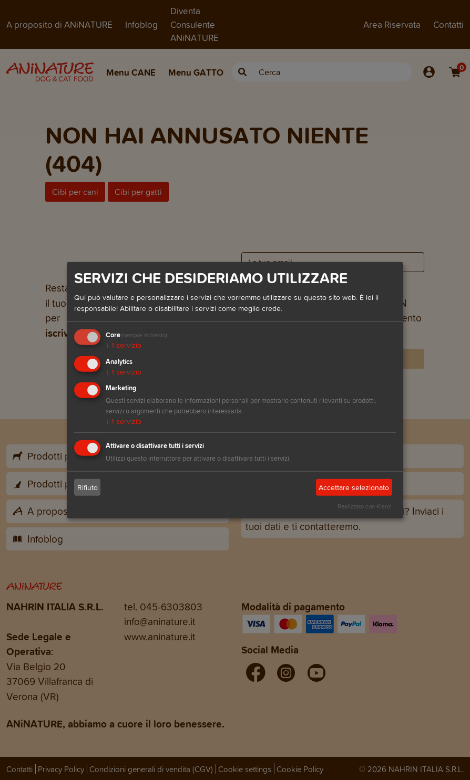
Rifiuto (87, 488)
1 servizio (123, 345)
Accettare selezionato (354, 488)
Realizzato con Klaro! (365, 506)
